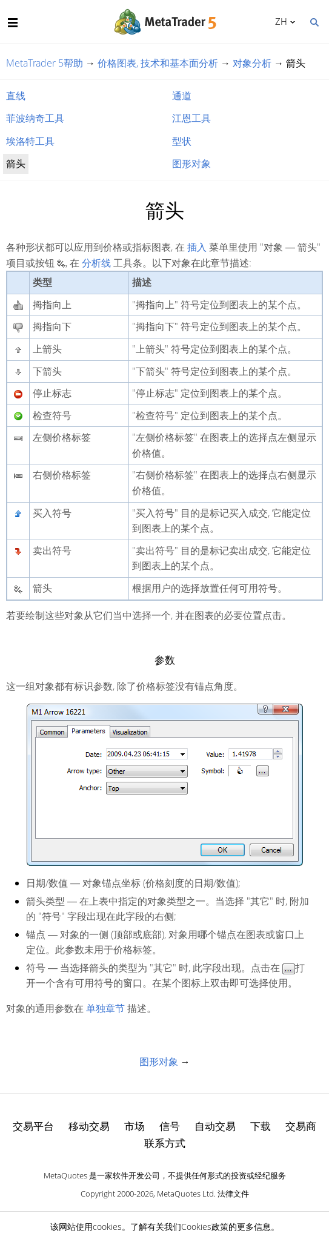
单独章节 (105, 1008)
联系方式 (164, 1143)
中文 (279, 21)
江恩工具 (191, 118)
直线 (15, 95)
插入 (197, 247)
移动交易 (89, 1126)
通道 (181, 95)
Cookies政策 (204, 1226)
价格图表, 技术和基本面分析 (158, 63)
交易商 (300, 1126)
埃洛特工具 (30, 141)
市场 (134, 1126)
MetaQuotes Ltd (185, 1193)
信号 (169, 1126)
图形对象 (191, 163)
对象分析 (252, 63)
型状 (181, 141)
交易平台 (33, 1126)
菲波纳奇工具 (35, 118)
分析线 (96, 262)
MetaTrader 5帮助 (44, 63)
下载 (260, 1126)
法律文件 (233, 1193)
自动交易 (215, 1126)
